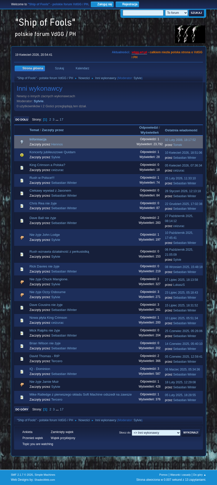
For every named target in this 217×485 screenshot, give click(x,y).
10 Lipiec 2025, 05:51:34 (181, 318)
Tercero (56, 361)
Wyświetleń (150, 132)
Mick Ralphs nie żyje (44, 330)
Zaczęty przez (53, 130)
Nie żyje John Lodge (44, 235)
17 (61, 119)
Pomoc (163, 474)
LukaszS (179, 285)
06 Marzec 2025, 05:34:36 (182, 369)
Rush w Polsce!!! (41, 178)
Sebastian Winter (184, 157)
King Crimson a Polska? (47, 165)
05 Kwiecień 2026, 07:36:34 (183, 165)
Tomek (177, 145)
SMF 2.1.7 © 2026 (22, 474)
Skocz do (124, 432)
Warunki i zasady (180, 474)
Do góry (21, 409)
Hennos (57, 144)
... (57, 119)
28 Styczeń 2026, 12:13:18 (183, 191)
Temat (34, 130)
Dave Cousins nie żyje (46, 305)
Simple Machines (44, 474)
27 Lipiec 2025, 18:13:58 (181, 280)
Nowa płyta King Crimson (48, 317)
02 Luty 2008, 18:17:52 (180, 140)
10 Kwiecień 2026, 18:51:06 (183, 152)
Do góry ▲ (199, 474)
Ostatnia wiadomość (183, 130)
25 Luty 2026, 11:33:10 (180, 178)
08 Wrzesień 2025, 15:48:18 (184, 267)
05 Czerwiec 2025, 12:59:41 (183, 356)
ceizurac (57, 170)
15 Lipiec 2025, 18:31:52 (181, 305)
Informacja (37, 139)
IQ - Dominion (39, 369)
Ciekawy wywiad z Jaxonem (50, 190)
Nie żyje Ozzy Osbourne (47, 292)
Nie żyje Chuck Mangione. (48, 279)
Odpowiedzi (148, 127)
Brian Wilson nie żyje (45, 343)
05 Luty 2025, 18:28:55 (180, 395)
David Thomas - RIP (44, 356)
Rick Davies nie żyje (44, 266)
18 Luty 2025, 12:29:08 (180, 382)
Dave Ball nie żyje (42, 218)
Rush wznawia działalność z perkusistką (59, 251)
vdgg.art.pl (139, 52)
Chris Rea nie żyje (43, 203)
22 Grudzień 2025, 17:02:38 (183, 204)
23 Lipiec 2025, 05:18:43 (181, 292)
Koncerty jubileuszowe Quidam (52, 152)
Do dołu (21, 119)
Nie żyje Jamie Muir (44, 382)
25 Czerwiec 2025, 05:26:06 (183, 331)
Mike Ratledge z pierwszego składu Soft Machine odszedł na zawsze (80, 394)
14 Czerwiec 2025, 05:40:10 (183, 344)
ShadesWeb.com (44, 479)
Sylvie (138, 78)
